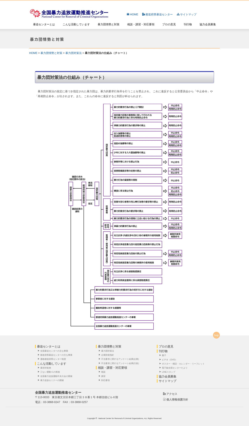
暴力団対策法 (73, 53)
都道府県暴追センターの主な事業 (55, 355)
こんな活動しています (76, 24)
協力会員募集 (208, 24)
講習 (102, 376)
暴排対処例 (45, 368)
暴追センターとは (44, 24)
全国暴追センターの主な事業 (53, 350)
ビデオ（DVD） (169, 359)
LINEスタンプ (168, 372)
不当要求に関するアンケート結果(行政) (119, 363)
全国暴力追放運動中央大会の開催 (55, 376)
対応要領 (105, 380)
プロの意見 (169, 24)
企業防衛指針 (107, 355)
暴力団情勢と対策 (108, 24)
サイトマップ (186, 14)
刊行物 (188, 24)
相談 (102, 372)
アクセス (170, 393)
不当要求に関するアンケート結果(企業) (119, 359)
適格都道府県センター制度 (52, 359)
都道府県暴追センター (157, 14)
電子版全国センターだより (174, 368)
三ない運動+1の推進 (49, 372)
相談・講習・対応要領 (140, 24)
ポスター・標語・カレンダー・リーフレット (183, 363)
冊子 (163, 355)
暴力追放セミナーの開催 (51, 380)
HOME (132, 14)
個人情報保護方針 (175, 399)
